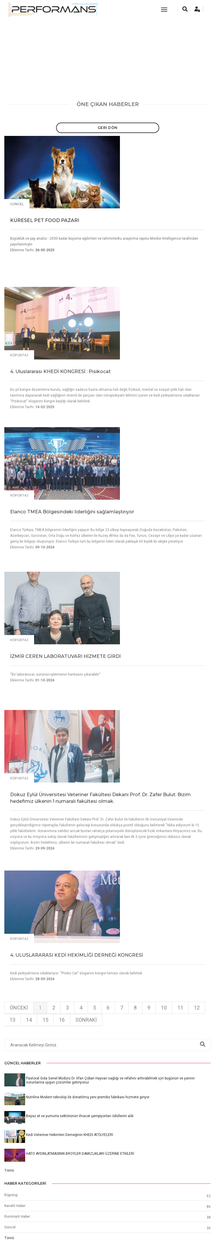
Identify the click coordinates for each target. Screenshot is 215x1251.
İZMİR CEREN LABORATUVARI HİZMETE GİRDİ (65, 752)
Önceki (19, 1027)
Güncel (17, 205)
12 (197, 1027)
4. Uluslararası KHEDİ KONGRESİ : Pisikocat (60, 477)
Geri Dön (108, 127)
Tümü (9, 1170)
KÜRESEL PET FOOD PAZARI (44, 221)
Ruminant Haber (17, 1216)
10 (164, 1027)
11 (180, 1027)
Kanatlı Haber (14, 1206)
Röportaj (19, 461)
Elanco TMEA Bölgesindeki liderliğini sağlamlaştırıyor (72, 617)
